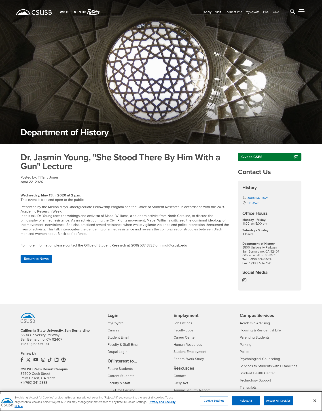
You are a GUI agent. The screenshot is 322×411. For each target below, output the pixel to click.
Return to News (36, 259)
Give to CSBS (252, 157)
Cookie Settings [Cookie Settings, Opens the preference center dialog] (214, 403)
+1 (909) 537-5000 (35, 344)
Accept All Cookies (278, 403)
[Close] (315, 403)
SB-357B (253, 203)
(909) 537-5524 (258, 198)
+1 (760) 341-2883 (34, 382)
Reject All (246, 403)
